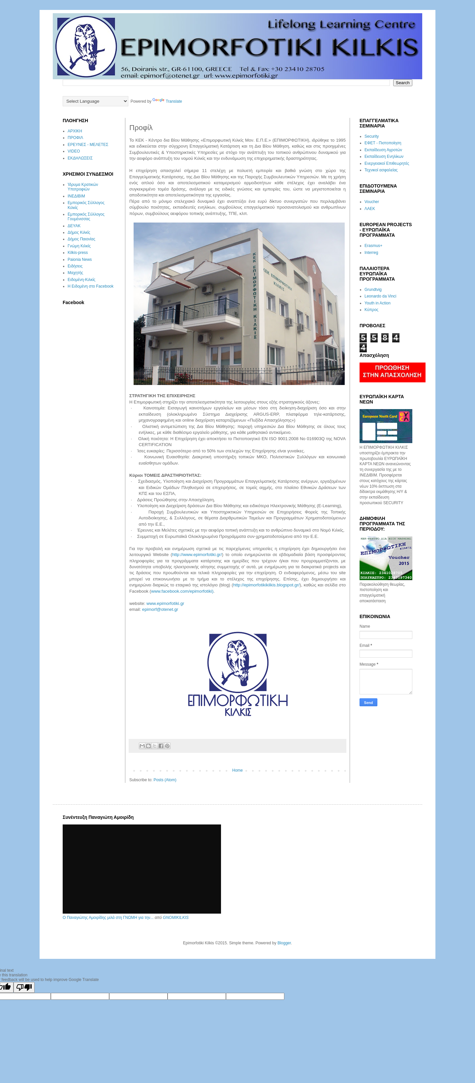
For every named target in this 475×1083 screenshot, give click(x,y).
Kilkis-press (78, 252)
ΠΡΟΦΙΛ (75, 137)
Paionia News (80, 259)
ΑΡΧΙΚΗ (75, 131)
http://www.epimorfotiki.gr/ (197, 554)
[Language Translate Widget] (95, 101)
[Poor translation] (24, 987)
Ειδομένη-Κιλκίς (81, 279)
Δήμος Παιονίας (81, 239)
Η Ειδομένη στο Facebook (90, 286)
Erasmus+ (373, 245)
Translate (167, 101)
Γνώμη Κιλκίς (79, 246)
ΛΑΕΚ (369, 208)
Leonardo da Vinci (380, 296)
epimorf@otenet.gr (160, 609)
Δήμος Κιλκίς (79, 232)
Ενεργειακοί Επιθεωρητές (386, 163)
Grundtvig (373, 289)
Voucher (371, 201)
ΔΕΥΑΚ (74, 226)
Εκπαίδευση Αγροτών (383, 150)
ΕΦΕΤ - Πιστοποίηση (382, 143)
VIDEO (74, 151)
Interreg (371, 252)
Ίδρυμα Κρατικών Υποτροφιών (83, 187)
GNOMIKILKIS (176, 917)
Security (371, 136)
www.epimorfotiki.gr (165, 603)
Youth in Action (377, 303)
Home (237, 770)
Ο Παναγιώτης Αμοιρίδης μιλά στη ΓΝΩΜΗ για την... (108, 917)
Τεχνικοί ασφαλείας (381, 170)
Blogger (284, 943)
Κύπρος (371, 309)
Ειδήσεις (75, 266)
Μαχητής (75, 272)
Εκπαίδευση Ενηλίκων (383, 156)
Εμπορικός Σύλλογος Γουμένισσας (86, 216)
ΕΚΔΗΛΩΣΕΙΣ (80, 158)
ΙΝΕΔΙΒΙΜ (76, 196)
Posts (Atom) (164, 780)
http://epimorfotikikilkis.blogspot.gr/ (266, 584)
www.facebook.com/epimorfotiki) (182, 591)
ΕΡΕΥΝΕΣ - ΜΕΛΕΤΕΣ (88, 144)
